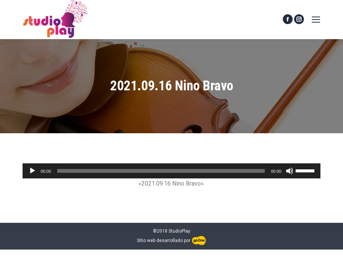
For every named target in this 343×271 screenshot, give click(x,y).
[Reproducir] (32, 171)
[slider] (161, 171)
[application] (171, 170)
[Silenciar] (289, 171)
